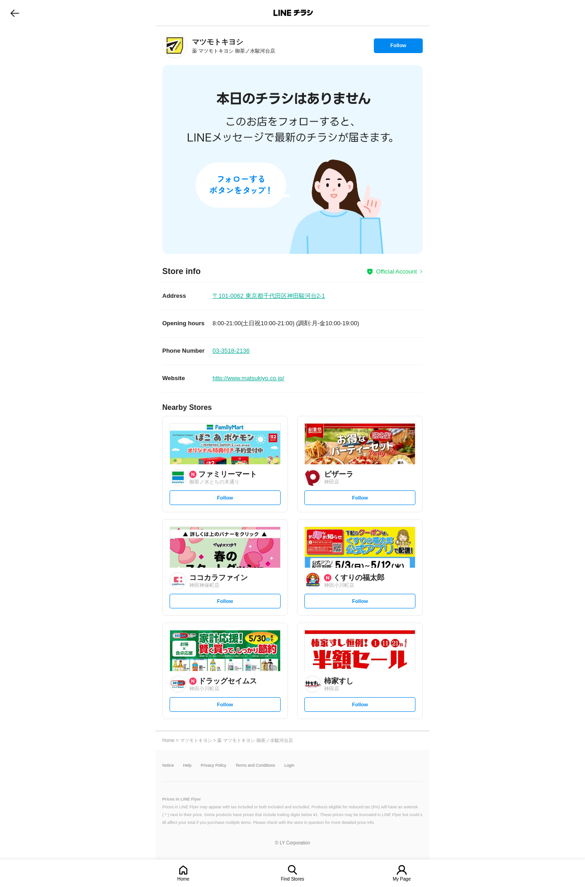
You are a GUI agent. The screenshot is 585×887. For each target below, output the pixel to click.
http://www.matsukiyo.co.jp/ (248, 378)
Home (183, 879)
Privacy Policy (213, 765)
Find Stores (292, 879)
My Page (401, 879)
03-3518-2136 (231, 350)
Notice (168, 765)
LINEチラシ (293, 13)
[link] (174, 45)
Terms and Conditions (255, 765)
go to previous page (15, 13)
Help (187, 765)
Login (289, 765)
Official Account (396, 271)
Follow (398, 47)
